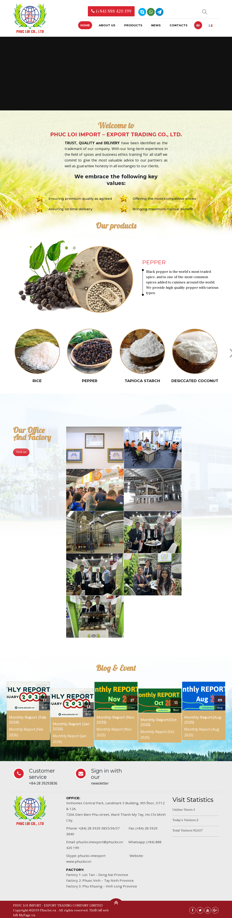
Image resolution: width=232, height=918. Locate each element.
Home (85, 25)
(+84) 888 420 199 (111, 11)
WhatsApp (151, 12)
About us (107, 25)
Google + (215, 910)
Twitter (200, 910)
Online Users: (182, 810)
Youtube (207, 910)
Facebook (192, 910)
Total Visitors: (182, 831)
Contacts (179, 25)
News (156, 25)
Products (133, 25)
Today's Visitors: (184, 820)
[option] (116, 280)
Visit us (21, 452)
